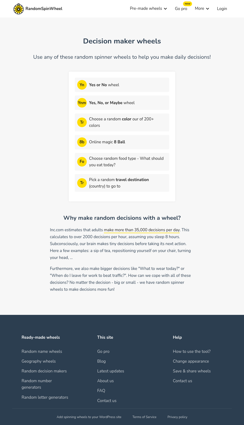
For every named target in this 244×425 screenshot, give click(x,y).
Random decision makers (44, 371)
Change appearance (191, 361)
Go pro (181, 8)
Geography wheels (38, 361)
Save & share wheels (192, 371)
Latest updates (110, 371)
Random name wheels (41, 351)
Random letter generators (44, 397)
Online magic (107, 142)
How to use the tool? (191, 351)
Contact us (107, 400)
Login (222, 8)
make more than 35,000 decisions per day (141, 230)
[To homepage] (37, 8)
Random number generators (36, 384)
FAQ (101, 390)
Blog (101, 361)
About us (105, 381)
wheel (104, 85)
